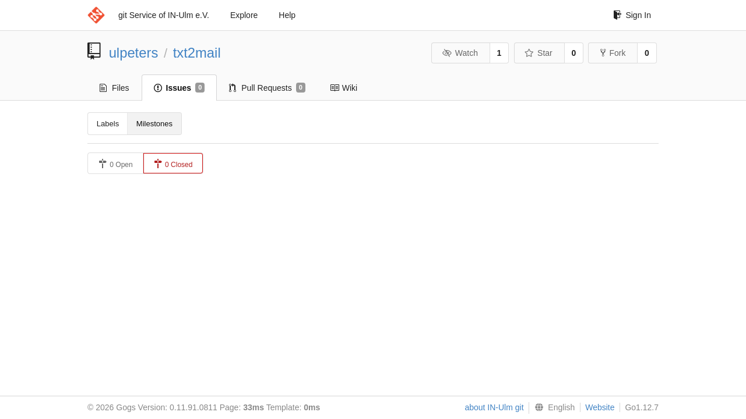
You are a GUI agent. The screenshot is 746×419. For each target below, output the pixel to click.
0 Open (115, 164)
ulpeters (134, 53)
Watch (460, 53)
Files (114, 88)
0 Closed (173, 164)
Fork (612, 53)
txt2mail (197, 53)
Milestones (154, 123)
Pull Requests (267, 88)
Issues (179, 88)
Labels (108, 123)
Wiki (343, 88)
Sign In (632, 15)
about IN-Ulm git (494, 407)
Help (287, 15)
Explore (244, 15)
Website (599, 407)
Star (539, 53)
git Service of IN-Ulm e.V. (163, 15)
